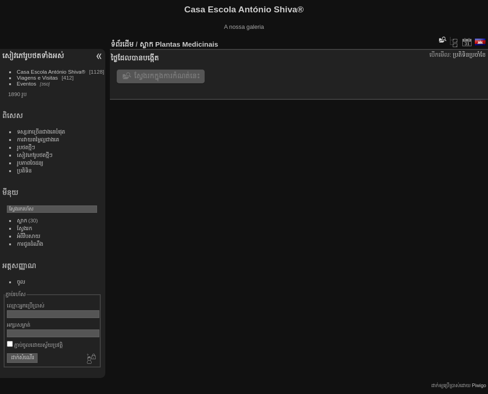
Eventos (27, 83)
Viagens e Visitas (37, 78)
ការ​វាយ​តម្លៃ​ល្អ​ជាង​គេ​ (38, 139)
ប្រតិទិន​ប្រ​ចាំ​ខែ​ (469, 54)
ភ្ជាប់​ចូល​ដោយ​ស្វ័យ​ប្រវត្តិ (35, 345)
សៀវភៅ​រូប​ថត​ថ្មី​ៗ (35, 155)
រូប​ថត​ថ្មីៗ (26, 147)
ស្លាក (22, 220)
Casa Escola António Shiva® (51, 72)
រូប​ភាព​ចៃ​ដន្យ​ (30, 163)
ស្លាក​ (146, 44)
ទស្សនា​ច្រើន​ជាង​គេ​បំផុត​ (41, 132)
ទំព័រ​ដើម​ (122, 44)
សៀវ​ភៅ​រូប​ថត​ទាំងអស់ (33, 55)
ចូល (21, 282)
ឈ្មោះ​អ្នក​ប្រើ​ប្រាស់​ (25, 305)
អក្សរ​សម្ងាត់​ (18, 325)
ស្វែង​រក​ (24, 228)
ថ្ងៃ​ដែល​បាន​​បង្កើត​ (135, 58)
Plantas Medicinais (186, 44)
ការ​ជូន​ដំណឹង (30, 244)
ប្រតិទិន (24, 170)
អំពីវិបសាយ (28, 236)
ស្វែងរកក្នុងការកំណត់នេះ (167, 76)
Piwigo (479, 385)
